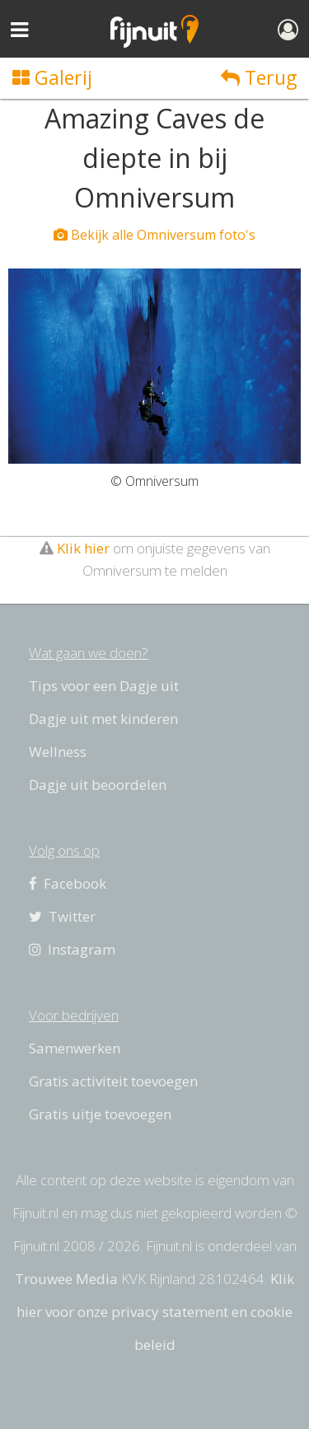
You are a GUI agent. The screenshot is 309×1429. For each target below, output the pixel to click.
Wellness (58, 751)
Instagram (72, 949)
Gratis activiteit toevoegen (113, 1081)
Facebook (67, 883)
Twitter (62, 916)
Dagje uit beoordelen (97, 784)
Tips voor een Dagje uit (104, 685)
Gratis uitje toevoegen (100, 1113)
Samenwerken (74, 1048)
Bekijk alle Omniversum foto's (154, 235)
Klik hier (83, 548)
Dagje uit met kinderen (103, 718)
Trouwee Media (66, 1278)
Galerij (52, 77)
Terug (259, 77)
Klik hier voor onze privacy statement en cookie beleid (155, 1311)
